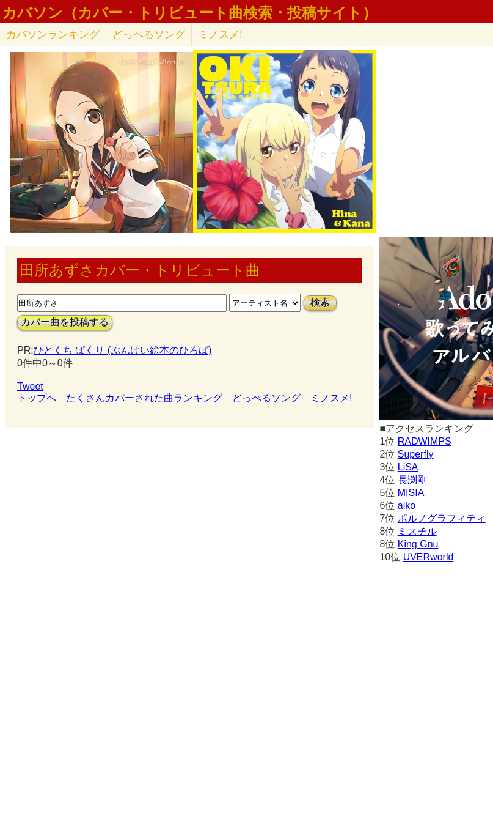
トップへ (36, 398)
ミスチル (417, 531)
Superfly (416, 454)
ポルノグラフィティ (442, 518)
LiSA (408, 467)
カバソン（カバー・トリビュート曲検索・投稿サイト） (189, 13)
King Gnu (418, 544)
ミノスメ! (220, 34)
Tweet (30, 386)
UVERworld (428, 557)
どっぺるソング (148, 34)
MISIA (411, 493)
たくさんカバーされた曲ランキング (144, 398)
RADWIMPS (424, 441)
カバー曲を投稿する (65, 322)
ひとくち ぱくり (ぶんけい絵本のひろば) (123, 350)
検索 (320, 302)
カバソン (53, 34)
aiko (406, 505)
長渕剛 (412, 480)
